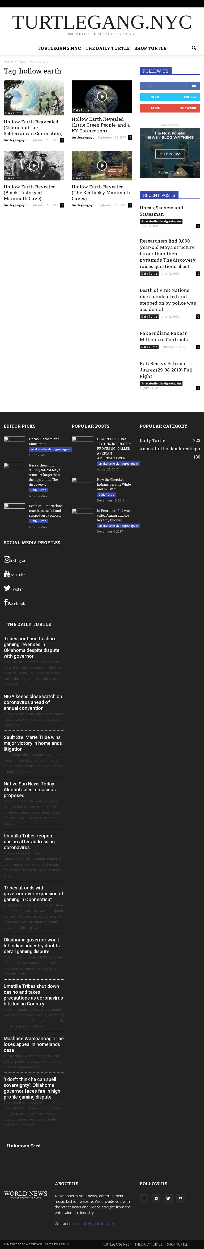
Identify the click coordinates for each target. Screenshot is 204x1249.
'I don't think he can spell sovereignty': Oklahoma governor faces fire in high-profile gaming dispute (33, 1088)
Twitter (13, 588)
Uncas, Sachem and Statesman (161, 211)
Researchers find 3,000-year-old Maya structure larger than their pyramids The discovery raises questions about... (168, 253)
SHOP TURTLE (148, 4)
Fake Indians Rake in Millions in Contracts (164, 336)
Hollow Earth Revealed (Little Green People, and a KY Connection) (101, 125)
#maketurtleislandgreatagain (161, 221)
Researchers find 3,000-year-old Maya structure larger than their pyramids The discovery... (44, 474)
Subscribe (188, 108)
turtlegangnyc (15, 140)
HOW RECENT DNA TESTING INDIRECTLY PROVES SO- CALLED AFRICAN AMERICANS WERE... (114, 448)
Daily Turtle (13, 113)
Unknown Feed (24, 1145)
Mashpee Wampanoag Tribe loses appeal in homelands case (34, 1044)
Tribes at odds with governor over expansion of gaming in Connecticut (33, 893)
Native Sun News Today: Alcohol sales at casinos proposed (30, 789)
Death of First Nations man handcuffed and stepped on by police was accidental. (168, 299)
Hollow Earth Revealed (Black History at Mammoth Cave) (30, 192)
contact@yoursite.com (94, 1223)
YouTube (15, 573)
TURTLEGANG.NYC (88, 4)
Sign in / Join (62, 4)
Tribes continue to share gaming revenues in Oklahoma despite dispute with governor (32, 647)
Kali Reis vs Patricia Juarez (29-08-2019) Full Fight (166, 369)
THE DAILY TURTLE (120, 4)
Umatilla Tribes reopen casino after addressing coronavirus (29, 841)
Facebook (14, 602)
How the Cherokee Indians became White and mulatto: (114, 484)
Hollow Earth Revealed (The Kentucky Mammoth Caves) (101, 192)
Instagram (16, 559)
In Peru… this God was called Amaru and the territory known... (114, 515)
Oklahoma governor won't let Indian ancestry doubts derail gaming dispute (32, 945)
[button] (194, 48)
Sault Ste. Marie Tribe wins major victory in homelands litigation (33, 743)
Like (193, 86)
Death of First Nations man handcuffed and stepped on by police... (46, 510)
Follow (190, 97)
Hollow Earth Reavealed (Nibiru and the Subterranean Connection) (33, 127)
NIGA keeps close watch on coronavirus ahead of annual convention (33, 702)
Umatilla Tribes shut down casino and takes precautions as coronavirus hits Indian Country (33, 994)
